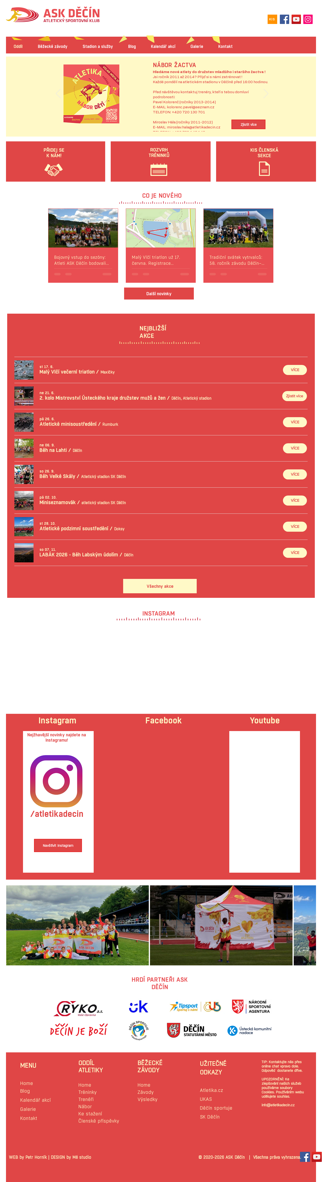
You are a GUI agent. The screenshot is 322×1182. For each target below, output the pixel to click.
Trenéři (86, 1099)
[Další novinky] (159, 294)
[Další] (266, 94)
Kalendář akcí (35, 1100)
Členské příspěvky (98, 1121)
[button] (67, 372)
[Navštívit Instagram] (58, 845)
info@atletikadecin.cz (278, 1105)
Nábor (85, 1106)
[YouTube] (296, 19)
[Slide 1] (162, 120)
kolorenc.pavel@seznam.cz (190, 107)
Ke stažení (90, 1114)
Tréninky (87, 1092)
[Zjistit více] (248, 124)
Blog (25, 1091)
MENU (28, 1065)
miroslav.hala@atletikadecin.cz (193, 127)
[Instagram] (308, 19)
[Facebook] (284, 19)
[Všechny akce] (160, 586)
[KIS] (272, 19)
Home (26, 1083)
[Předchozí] (58, 94)
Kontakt (28, 1118)
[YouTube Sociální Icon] (317, 1157)
